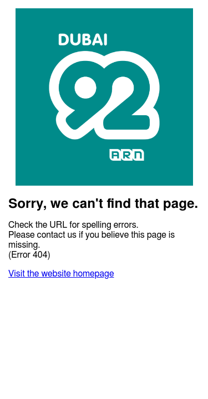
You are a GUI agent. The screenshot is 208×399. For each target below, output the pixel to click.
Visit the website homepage (61, 273)
